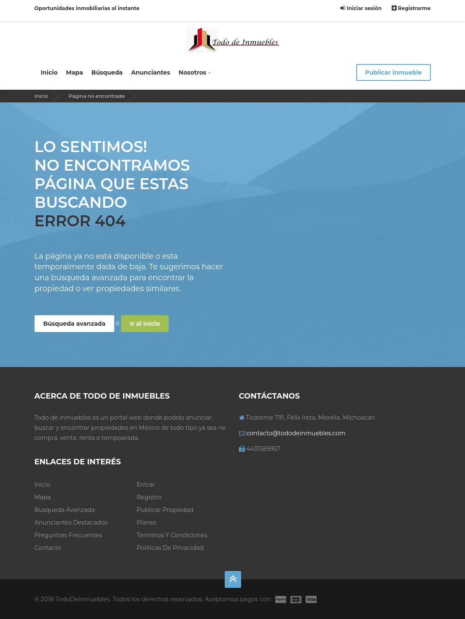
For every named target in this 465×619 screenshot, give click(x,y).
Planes (146, 522)
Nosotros (195, 72)
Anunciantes (150, 72)
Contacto (48, 548)
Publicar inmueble (393, 72)
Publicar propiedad (165, 510)
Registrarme (411, 8)
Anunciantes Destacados (71, 522)
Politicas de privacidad (170, 548)
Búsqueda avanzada (74, 323)
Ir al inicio (145, 323)
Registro (149, 497)
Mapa (74, 72)
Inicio (49, 72)
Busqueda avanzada (65, 510)
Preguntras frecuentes (68, 535)
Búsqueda (107, 72)
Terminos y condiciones (172, 535)
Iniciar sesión (361, 8)
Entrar (146, 484)
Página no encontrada (97, 96)
